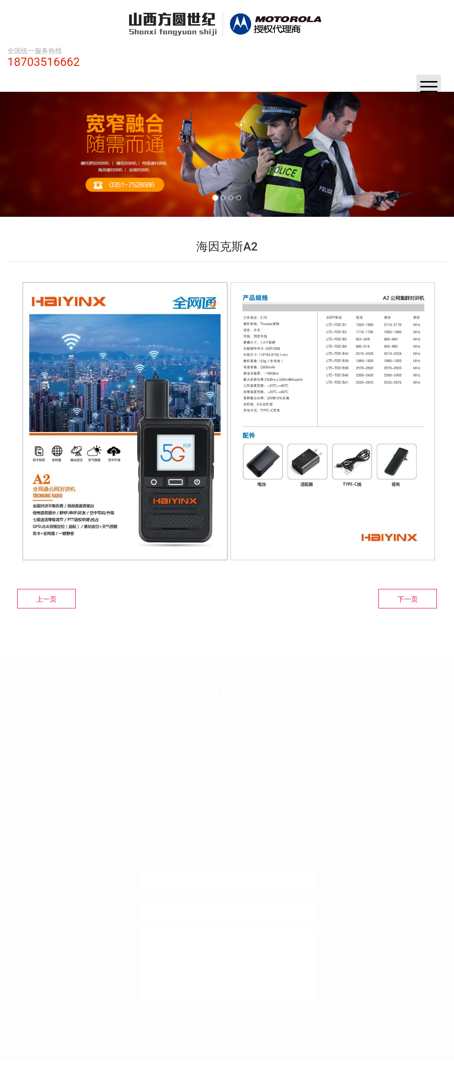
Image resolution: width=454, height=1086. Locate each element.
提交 (157, 1014)
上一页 (46, 599)
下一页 (407, 599)
